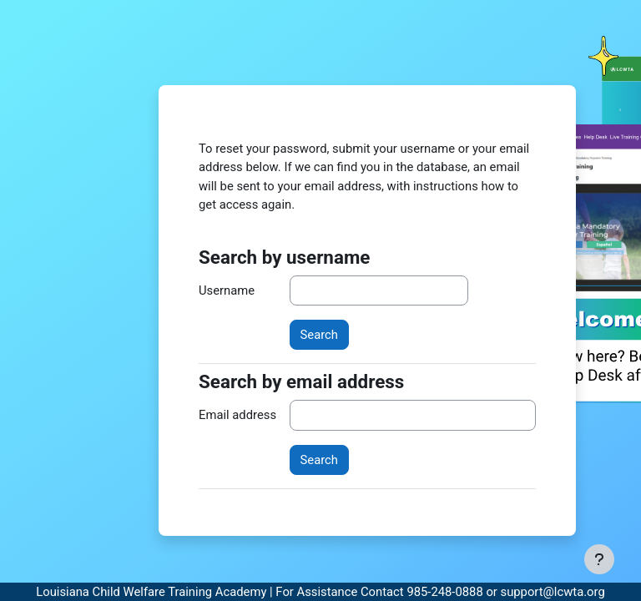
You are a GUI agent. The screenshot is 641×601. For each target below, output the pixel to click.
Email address (237, 414)
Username (227, 290)
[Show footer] (599, 559)
